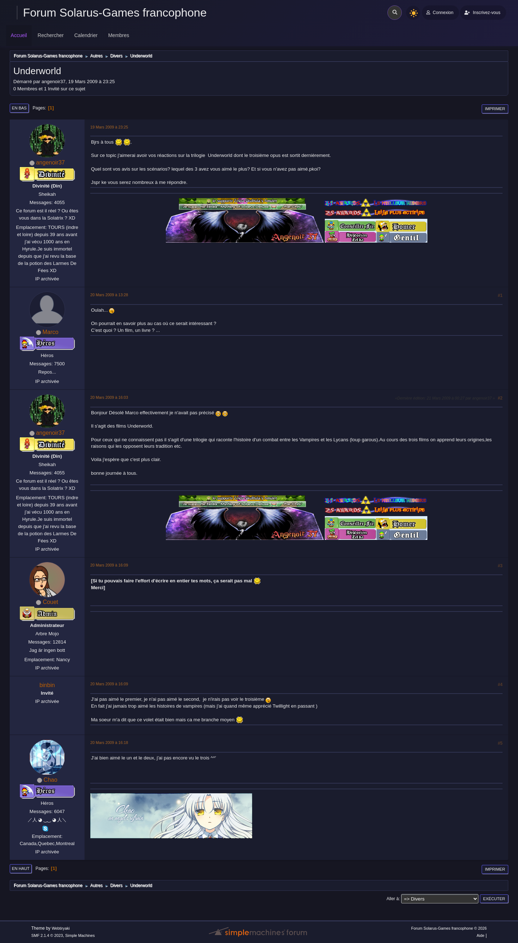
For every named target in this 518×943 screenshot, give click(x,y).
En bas (19, 108)
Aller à (392, 898)
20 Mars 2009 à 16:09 (109, 565)
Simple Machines (80, 935)
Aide (481, 935)
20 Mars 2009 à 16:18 (109, 742)
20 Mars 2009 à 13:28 (109, 295)
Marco (50, 332)
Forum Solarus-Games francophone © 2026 (449, 928)
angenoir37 (50, 162)
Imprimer (495, 109)
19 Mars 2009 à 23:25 (109, 127)
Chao (50, 780)
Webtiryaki (61, 928)
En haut (20, 868)
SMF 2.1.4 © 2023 (47, 935)
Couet (50, 602)
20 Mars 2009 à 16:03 (109, 397)
